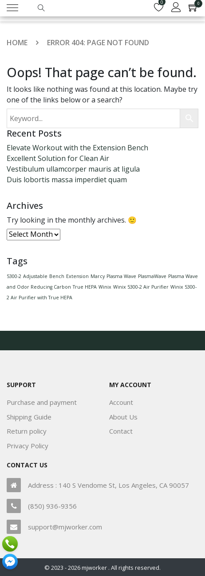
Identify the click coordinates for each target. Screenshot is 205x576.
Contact (121, 431)
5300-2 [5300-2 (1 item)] (14, 276)
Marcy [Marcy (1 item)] (98, 276)
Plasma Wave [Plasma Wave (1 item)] (121, 276)
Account (121, 402)
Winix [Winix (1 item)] (105, 287)
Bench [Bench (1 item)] (56, 276)
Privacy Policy (27, 445)
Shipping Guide (29, 416)
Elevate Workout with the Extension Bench (77, 148)
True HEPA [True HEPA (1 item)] (85, 287)
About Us (123, 416)
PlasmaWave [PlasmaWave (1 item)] (152, 276)
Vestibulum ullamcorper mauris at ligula (73, 169)
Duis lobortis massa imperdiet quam (67, 179)
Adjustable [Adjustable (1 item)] (35, 276)
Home (17, 42)
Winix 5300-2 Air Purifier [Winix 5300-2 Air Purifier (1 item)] (141, 287)
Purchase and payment (42, 402)
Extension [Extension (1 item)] (77, 276)
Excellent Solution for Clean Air (58, 158)
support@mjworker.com (65, 526)
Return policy (27, 431)
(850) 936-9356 (52, 506)
